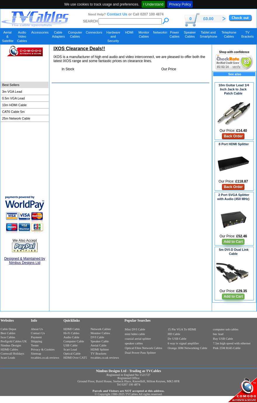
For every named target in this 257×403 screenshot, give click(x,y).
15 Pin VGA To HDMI (182, 329)
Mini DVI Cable (135, 329)
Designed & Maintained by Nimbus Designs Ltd (24, 261)
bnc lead (218, 334)
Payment (36, 337)
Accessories (39, 32)
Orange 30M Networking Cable (187, 348)
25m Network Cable (16, 118)
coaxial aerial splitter (138, 338)
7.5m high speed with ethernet (232, 343)
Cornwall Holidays (12, 353)
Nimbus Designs (11, 345)
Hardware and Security (113, 37)
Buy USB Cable (223, 338)
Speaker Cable (100, 341)
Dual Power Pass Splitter (140, 352)
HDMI (129, 32)
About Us (37, 329)
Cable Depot (8, 329)
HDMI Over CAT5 (75, 357)
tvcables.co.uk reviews (45, 357)
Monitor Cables (143, 34)
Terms (35, 345)
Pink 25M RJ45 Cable (226, 348)
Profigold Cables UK (14, 341)
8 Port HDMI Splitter (234, 144)
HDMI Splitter (100, 349)
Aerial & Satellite (7, 37)
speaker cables (134, 343)
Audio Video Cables (22, 37)
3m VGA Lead (12, 91)
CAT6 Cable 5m (13, 111)
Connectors (94, 32)
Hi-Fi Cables (71, 333)
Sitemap (36, 353)
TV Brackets (247, 34)
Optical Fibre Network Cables (143, 348)
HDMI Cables (9, 349)
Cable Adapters (58, 34)
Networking (159, 32)
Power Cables (174, 34)
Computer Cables (75, 34)
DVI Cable (97, 337)
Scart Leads (8, 357)
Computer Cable (73, 341)
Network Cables (101, 329)
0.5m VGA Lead (13, 98)
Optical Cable (72, 353)
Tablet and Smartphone (208, 34)
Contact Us (117, 14)
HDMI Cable (71, 329)
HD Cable (174, 334)
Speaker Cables (190, 34)
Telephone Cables (229, 34)
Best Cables (8, 333)
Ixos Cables (8, 337)
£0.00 (208, 18)
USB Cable (70, 345)
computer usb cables (225, 329)
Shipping (36, 341)
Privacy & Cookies (43, 349)
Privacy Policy (180, 4)
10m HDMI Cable (14, 105)
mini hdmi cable (135, 334)
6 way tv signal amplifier (183, 343)
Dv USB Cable (177, 338)
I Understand (153, 4)
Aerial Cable (98, 345)
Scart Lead (70, 349)
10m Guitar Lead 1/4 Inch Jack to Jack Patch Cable (233, 89)
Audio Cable (71, 337)
